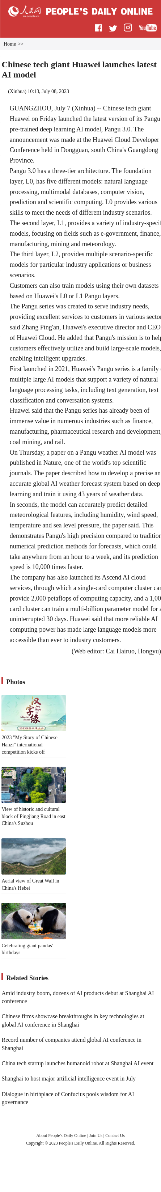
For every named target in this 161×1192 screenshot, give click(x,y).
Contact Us (115, 1135)
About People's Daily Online (61, 1135)
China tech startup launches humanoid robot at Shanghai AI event (77, 1063)
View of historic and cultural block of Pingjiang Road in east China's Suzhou (33, 816)
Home (10, 44)
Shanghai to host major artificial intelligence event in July (68, 1078)
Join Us (96, 1135)
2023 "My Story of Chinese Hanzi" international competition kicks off (29, 744)
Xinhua (17, 91)
